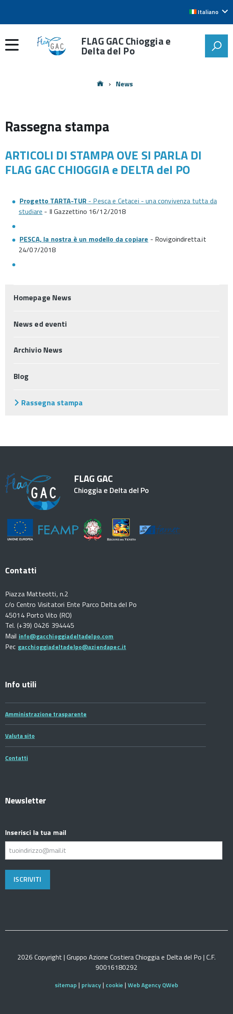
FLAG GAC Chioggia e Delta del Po (126, 46)
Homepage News (42, 297)
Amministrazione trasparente (46, 713)
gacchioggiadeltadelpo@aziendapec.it (72, 646)
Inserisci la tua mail (35, 832)
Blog (21, 376)
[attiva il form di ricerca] (216, 45)
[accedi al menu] (12, 44)
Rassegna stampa (52, 402)
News (124, 84)
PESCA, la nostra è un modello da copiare (84, 239)
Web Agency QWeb (153, 984)
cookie (114, 984)
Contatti (16, 757)
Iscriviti (27, 879)
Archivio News (38, 350)
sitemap (66, 984)
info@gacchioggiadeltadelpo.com (66, 636)
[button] (208, 12)
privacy (91, 984)
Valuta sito (20, 735)
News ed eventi (40, 324)
